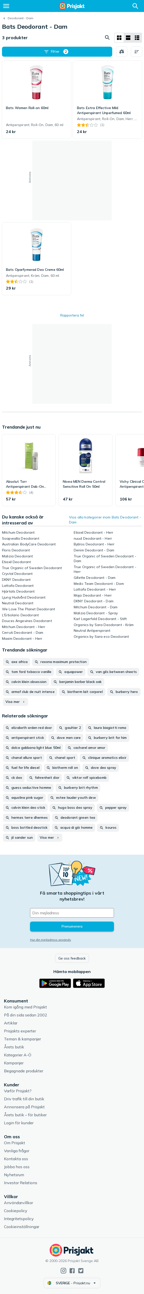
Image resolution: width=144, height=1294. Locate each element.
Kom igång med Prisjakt (25, 1006)
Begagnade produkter (23, 1070)
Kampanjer (14, 1062)
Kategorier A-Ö (17, 1054)
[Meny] (6, 6)
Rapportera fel (72, 315)
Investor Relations (20, 1182)
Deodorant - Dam (20, 18)
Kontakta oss (16, 1158)
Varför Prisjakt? (18, 1090)
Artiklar (10, 1022)
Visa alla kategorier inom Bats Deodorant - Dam (105, 519)
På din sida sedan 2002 (25, 1014)
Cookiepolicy (15, 1210)
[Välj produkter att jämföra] (121, 52)
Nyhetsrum (14, 1174)
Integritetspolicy (19, 1218)
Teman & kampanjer (22, 1038)
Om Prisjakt (14, 1142)
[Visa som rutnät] (119, 37)
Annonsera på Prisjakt (24, 1106)
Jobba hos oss (17, 1166)
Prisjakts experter (20, 1030)
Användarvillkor (18, 1202)
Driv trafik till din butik (24, 1098)
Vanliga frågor (16, 1150)
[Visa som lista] (128, 37)
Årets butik (14, 1046)
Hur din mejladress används (50, 940)
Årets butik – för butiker (25, 1114)
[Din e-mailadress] (72, 913)
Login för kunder (19, 1122)
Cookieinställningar (21, 1226)
